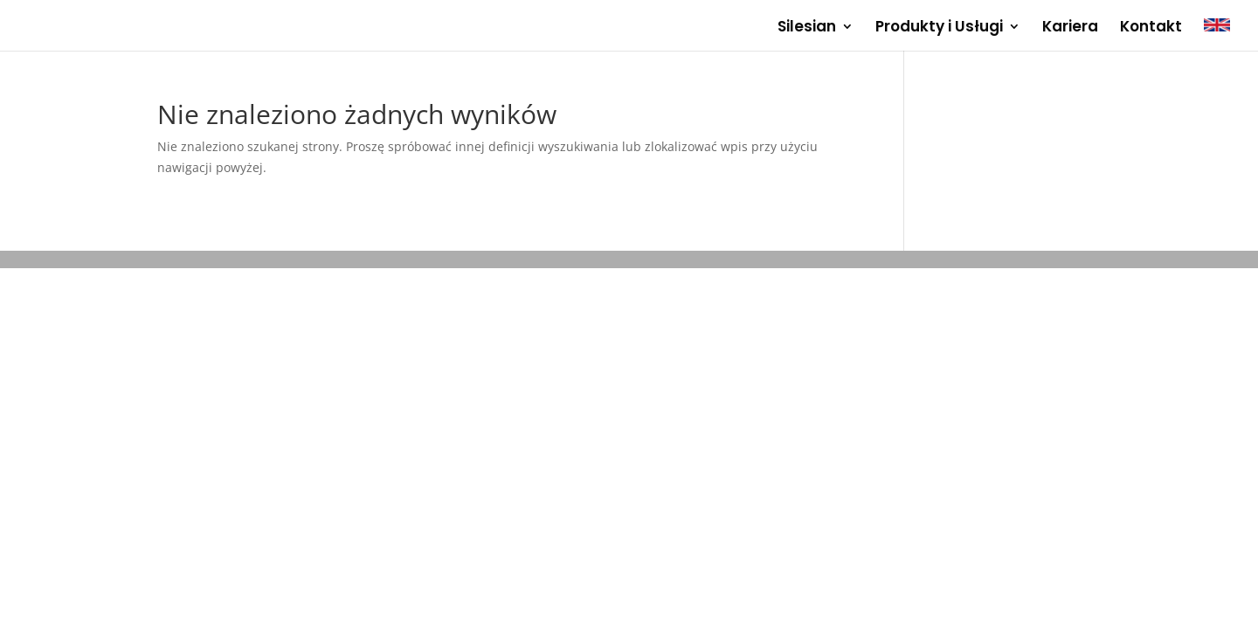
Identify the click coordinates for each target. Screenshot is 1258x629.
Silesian (807, 28)
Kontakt (1151, 28)
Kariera (1070, 28)
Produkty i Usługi (939, 28)
